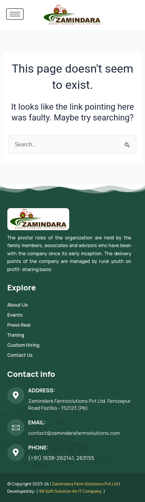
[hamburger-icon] (15, 14)
